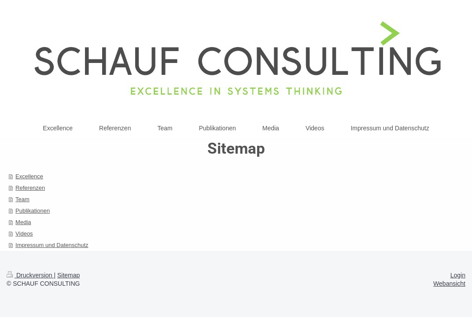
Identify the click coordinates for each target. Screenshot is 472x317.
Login (457, 275)
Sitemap (68, 275)
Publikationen (32, 210)
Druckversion (30, 275)
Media (23, 222)
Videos (24, 233)
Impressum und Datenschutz (51, 245)
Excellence (29, 176)
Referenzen (30, 187)
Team (22, 199)
